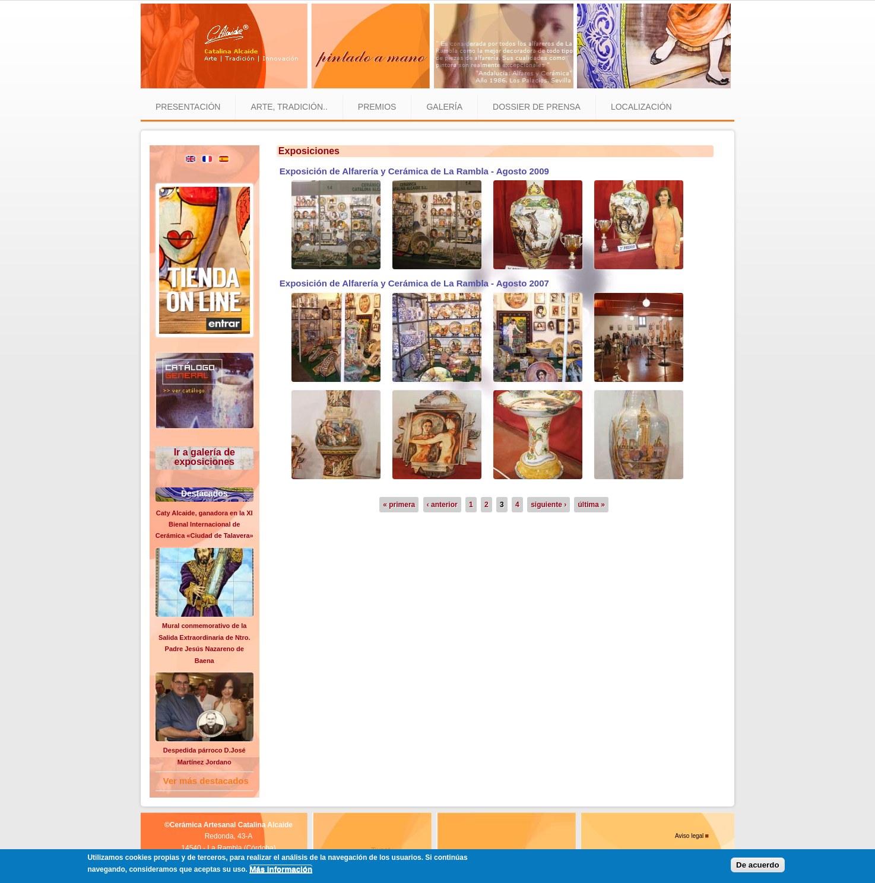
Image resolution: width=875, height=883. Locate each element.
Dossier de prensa (537, 106)
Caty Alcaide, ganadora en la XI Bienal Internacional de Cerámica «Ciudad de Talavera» (204, 524)
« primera (399, 505)
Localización (641, 106)
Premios (377, 106)
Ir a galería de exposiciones (204, 457)
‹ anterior (442, 505)
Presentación (188, 106)
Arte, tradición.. (289, 106)
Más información (280, 869)
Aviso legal (689, 836)
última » (591, 505)
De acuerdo (757, 864)
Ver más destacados (206, 781)
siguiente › (548, 505)
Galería (444, 106)
